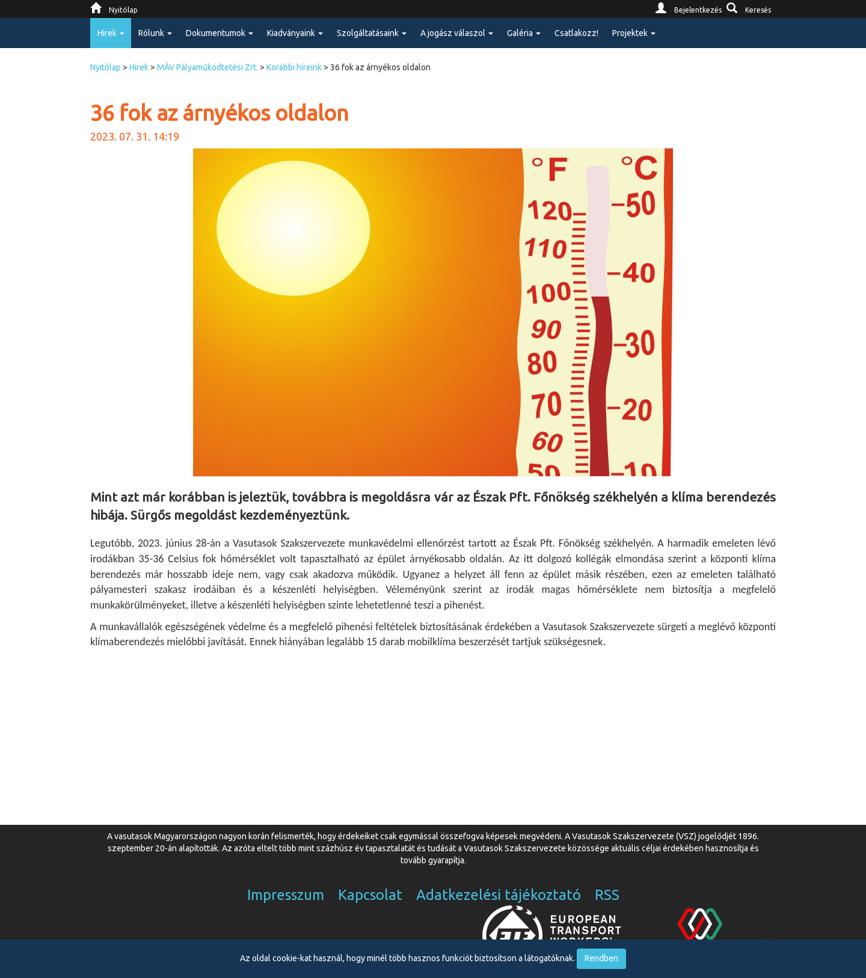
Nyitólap (105, 67)
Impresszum (285, 895)
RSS (607, 895)
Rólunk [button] (155, 33)
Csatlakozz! (576, 33)
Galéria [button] (524, 33)
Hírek (139, 67)
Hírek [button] (110, 33)
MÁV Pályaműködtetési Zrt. (207, 67)
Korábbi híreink (294, 67)
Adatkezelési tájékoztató (498, 895)
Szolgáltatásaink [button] (372, 33)
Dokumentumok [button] (219, 33)
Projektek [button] (634, 33)
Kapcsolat (370, 895)
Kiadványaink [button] (295, 33)
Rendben (601, 958)
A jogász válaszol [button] (456, 33)
